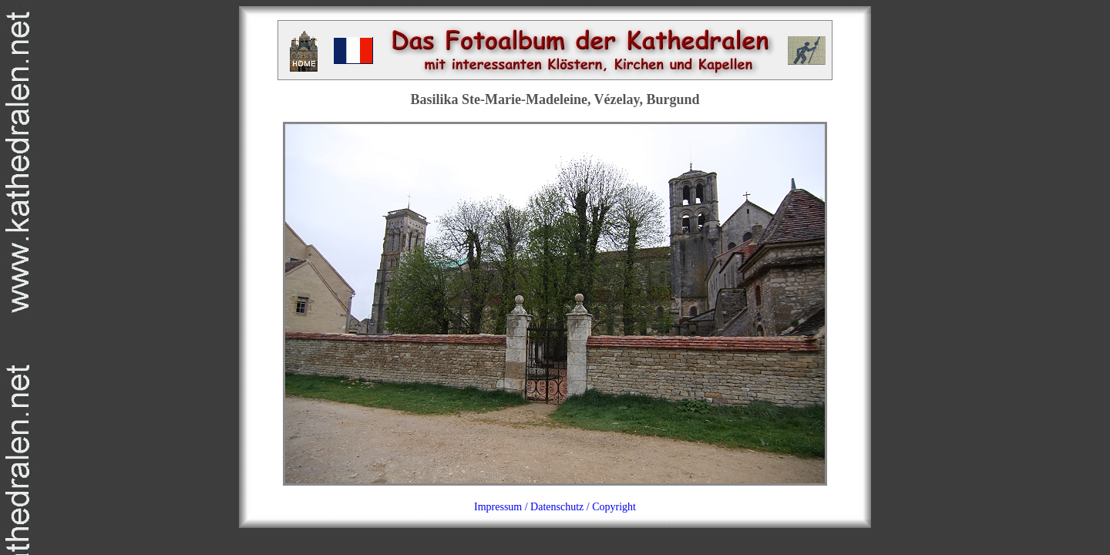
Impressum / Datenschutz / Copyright (555, 507)
